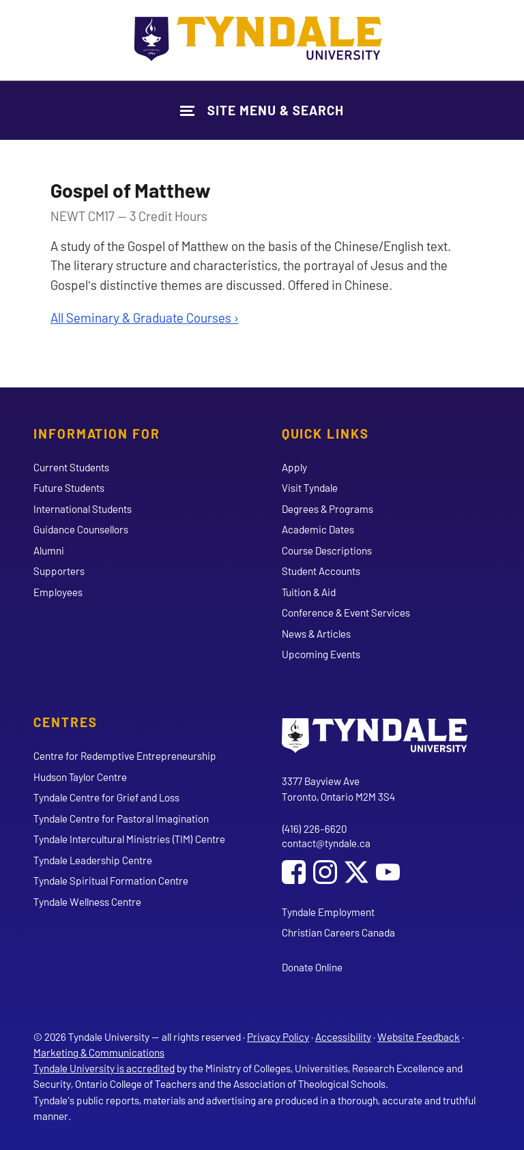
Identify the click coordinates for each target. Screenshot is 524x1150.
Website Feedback (418, 1037)
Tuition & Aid (309, 592)
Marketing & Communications (98, 1052)
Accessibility (343, 1037)
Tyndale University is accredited (104, 1068)
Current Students (71, 467)
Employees (58, 592)
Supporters (59, 571)
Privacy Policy (278, 1037)
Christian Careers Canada (338, 932)
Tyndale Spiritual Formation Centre (110, 880)
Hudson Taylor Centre (80, 777)
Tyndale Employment (328, 912)
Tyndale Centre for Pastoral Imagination (121, 818)
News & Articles (316, 634)
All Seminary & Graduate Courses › (144, 317)
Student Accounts (321, 571)
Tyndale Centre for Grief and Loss (106, 797)
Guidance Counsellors (80, 529)
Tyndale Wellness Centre (87, 902)
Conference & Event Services (346, 612)
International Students (82, 509)
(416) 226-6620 (314, 829)
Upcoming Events (321, 654)
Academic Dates (318, 529)
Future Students (68, 488)
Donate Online (312, 967)
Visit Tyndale (310, 488)
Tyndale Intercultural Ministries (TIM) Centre (129, 839)
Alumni (48, 550)
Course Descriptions (327, 550)
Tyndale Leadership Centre (92, 860)
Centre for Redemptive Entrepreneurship (124, 756)
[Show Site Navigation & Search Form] (262, 110)
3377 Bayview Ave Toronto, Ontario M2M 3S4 (338, 789)
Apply (294, 467)
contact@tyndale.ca (326, 843)
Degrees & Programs (327, 509)
